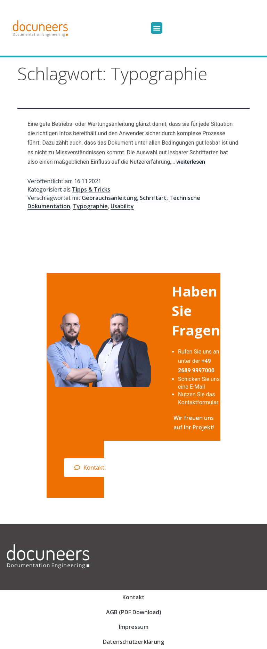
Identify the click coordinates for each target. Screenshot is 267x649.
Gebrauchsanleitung (109, 198)
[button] (156, 28)
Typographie (90, 206)
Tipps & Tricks (91, 189)
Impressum (133, 627)
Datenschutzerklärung (133, 642)
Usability (122, 206)
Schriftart (153, 198)
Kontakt (133, 597)
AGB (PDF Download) (133, 612)
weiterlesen (190, 162)
